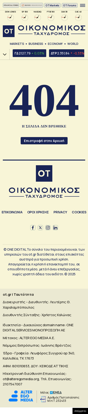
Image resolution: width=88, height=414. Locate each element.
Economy (55, 44)
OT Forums (69, 5)
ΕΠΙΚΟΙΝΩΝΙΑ (12, 212)
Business (36, 44)
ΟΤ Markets (52, 5)
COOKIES (79, 212)
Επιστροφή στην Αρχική (44, 140)
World (72, 44)
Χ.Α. (3, 54)
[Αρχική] (44, 174)
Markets (17, 44)
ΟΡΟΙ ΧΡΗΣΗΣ (38, 212)
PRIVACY (60, 212)
